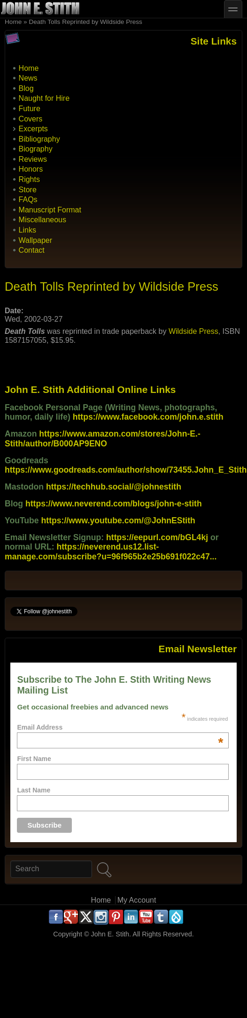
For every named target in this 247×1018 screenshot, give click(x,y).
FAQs (28, 200)
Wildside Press (193, 331)
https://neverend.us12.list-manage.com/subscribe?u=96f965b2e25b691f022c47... (110, 551)
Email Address (120, 727)
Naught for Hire (44, 98)
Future (29, 109)
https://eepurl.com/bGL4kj (157, 537)
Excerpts (33, 129)
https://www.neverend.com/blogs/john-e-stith (113, 503)
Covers (31, 119)
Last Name (33, 790)
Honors (31, 169)
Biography (36, 149)
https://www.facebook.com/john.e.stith (148, 417)
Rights (29, 179)
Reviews (33, 159)
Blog (26, 88)
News (28, 78)
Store (28, 190)
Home (13, 21)
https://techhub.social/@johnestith (113, 486)
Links (27, 230)
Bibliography (39, 139)
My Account (136, 900)
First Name (34, 758)
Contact (32, 250)
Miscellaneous (42, 220)
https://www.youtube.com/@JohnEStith (118, 520)
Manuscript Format (50, 210)
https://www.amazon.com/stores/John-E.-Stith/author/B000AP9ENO (103, 438)
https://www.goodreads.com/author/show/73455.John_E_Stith (126, 470)
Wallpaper (35, 240)
